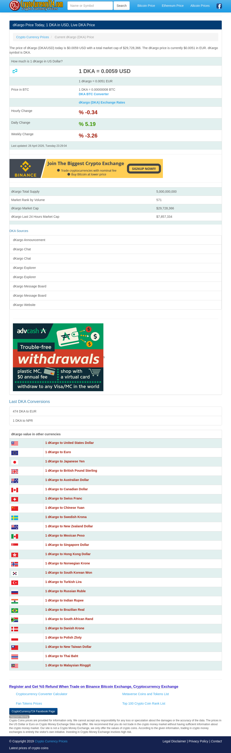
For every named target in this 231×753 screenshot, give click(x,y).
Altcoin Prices (200, 5)
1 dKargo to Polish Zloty (63, 637)
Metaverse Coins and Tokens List (145, 694)
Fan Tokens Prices (29, 703)
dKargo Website (24, 305)
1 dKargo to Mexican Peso (65, 535)
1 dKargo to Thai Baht (61, 656)
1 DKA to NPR (23, 420)
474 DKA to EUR (24, 411)
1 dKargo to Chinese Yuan (64, 507)
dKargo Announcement (29, 240)
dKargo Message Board (29, 286)
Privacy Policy (198, 741)
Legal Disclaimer (174, 741)
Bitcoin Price (146, 5)
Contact (216, 741)
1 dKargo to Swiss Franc (63, 498)
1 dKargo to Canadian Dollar (66, 489)
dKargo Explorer (24, 268)
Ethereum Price (172, 5)
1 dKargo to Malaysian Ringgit (68, 665)
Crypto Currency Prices (51, 741)
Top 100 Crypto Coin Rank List (143, 703)
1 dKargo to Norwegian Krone (67, 563)
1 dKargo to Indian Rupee (64, 600)
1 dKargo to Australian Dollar (67, 480)
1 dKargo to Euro (58, 452)
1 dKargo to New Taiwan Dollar (68, 647)
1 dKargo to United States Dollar (69, 443)
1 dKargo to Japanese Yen (65, 461)
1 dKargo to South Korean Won (68, 572)
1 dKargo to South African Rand (69, 619)
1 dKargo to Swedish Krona (66, 517)
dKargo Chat (22, 249)
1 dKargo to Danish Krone (64, 628)
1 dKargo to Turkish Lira (63, 582)
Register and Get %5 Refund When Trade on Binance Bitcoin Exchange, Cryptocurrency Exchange (94, 687)
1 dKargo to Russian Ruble (65, 591)
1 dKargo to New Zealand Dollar (69, 526)
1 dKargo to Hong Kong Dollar (68, 554)
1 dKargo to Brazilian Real (64, 609)
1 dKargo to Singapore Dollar (67, 545)
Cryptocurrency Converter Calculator (41, 694)
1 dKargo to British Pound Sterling (71, 470)
